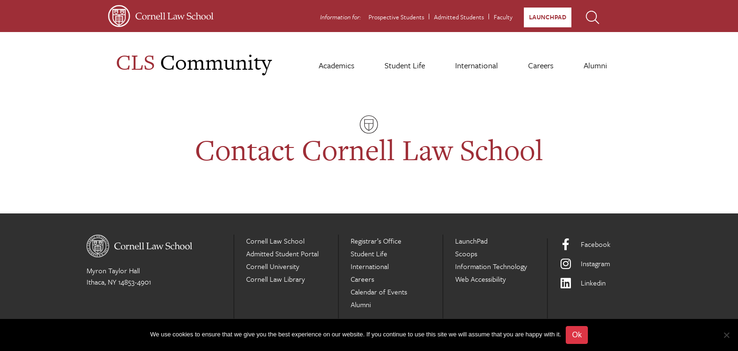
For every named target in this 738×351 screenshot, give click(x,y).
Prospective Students (396, 17)
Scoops (466, 253)
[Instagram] (605, 263)
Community (194, 62)
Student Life (405, 65)
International (476, 65)
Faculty (503, 17)
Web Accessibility (480, 279)
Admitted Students (459, 17)
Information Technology (491, 266)
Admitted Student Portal (282, 253)
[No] (726, 335)
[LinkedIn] (605, 283)
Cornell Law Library (275, 279)
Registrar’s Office (376, 241)
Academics (336, 65)
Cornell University (272, 266)
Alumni (595, 65)
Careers (541, 65)
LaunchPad (547, 17)
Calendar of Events (379, 291)
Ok (576, 335)
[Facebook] (605, 244)
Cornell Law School (275, 241)
